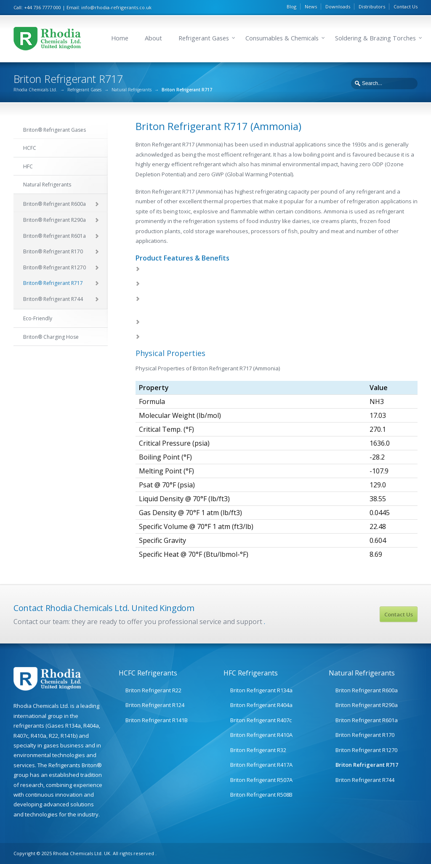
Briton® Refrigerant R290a (54, 219)
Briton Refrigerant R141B (156, 720)
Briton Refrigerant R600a (366, 690)
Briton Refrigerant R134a (261, 690)
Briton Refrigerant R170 (364, 735)
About (153, 38)
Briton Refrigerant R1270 (366, 750)
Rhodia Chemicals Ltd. (35, 90)
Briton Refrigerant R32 (258, 750)
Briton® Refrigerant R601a (54, 235)
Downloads (337, 6)
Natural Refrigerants (132, 90)
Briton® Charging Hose (51, 336)
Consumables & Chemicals (282, 38)
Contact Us (406, 6)
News (311, 6)
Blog (291, 6)
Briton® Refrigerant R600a (54, 203)
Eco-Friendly (37, 318)
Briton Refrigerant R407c (261, 720)
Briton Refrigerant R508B (261, 794)
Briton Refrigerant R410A (261, 735)
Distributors (372, 6)
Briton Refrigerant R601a (366, 720)
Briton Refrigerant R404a (261, 705)
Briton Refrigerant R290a (366, 705)
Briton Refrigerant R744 (364, 780)
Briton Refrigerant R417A (261, 764)
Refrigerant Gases (203, 38)
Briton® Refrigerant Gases (54, 129)
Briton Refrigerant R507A (261, 780)
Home (119, 38)
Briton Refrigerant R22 (153, 690)
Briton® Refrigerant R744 (53, 299)
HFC (28, 166)
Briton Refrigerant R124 (154, 705)
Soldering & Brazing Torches (375, 38)
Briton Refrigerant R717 (366, 764)
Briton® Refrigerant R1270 (54, 267)
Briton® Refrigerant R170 (53, 251)
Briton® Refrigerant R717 (53, 283)
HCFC (29, 148)
